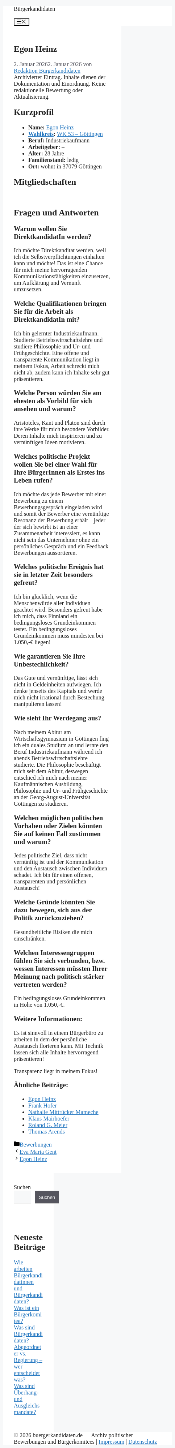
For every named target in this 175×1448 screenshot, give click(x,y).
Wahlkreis (41, 134)
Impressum (111, 1442)
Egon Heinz (60, 127)
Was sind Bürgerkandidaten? (28, 1334)
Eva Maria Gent (38, 1152)
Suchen (22, 1187)
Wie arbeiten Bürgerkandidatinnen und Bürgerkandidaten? (28, 1282)
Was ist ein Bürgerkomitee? (28, 1314)
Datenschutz (142, 1442)
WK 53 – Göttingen (80, 134)
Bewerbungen (36, 1144)
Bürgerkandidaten (34, 9)
